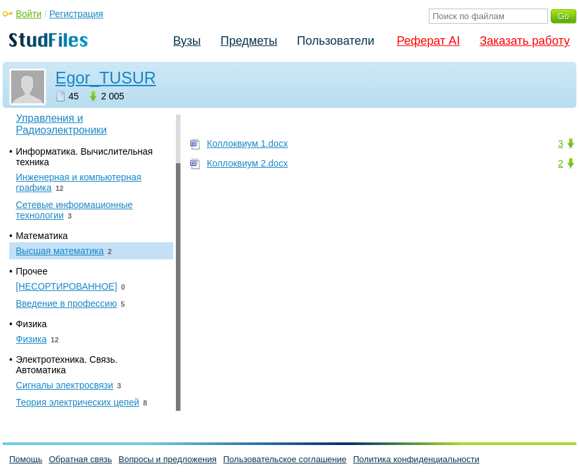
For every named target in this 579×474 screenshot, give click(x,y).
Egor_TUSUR (105, 77)
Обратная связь (80, 459)
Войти (28, 14)
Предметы (249, 40)
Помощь (25, 459)
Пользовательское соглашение (284, 459)
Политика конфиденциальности (416, 459)
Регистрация (76, 14)
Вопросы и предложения (168, 459)
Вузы (187, 40)
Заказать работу (525, 40)
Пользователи (335, 40)
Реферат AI (428, 40)
